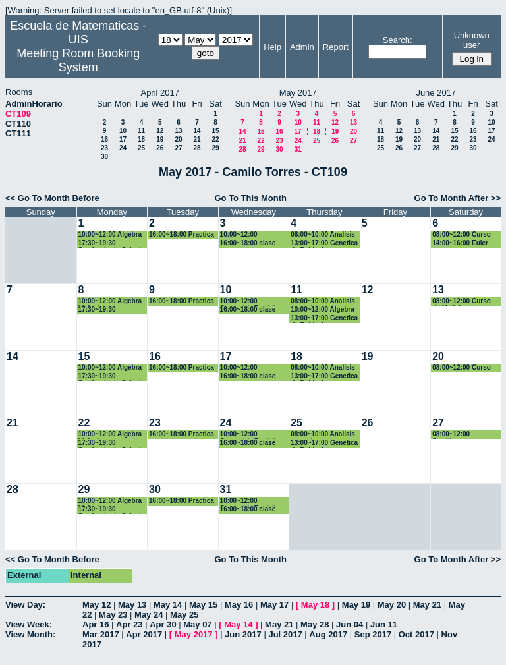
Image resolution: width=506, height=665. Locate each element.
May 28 (314, 624)
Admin (302, 47)
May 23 (113, 615)
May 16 (239, 605)
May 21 (427, 605)
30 (104, 156)
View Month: (30, 634)
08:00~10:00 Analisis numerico (323, 235)
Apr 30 (163, 624)
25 (141, 148)
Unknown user (472, 40)
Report (336, 47)
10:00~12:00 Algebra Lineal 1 (322, 310)
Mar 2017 (100, 634)
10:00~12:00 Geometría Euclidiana (253, 235)
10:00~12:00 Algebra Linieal (110, 235)
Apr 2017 (144, 634)
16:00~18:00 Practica (181, 234)
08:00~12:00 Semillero (451, 434)
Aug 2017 (328, 634)
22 (215, 139)
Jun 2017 (243, 634)
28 (196, 148)
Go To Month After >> (457, 198)
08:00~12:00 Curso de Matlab (461, 235)
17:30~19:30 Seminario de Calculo (112, 243)
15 (215, 130)
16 (104, 139)
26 (159, 148)
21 (196, 139)
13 (178, 130)
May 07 (197, 624)
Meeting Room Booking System (78, 60)
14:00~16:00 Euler (460, 242)
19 (159, 139)
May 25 (184, 615)
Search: (397, 40)
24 (122, 148)
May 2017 (194, 634)
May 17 (274, 605)
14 (196, 130)
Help (272, 47)
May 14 (168, 605)
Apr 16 (95, 624)
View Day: (25, 605)
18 (141, 139)
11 (141, 130)
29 (215, 148)
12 (159, 130)
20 (178, 139)
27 (178, 148)
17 (122, 139)
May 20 (392, 605)
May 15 (203, 605)
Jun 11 (383, 624)
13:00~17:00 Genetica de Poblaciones (324, 243)
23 (104, 148)
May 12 (96, 605)
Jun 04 (349, 624)
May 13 (132, 605)
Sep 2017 (372, 634)
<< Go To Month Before (52, 198)
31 (298, 149)
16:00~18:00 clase (248, 242)
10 (122, 130)
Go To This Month (250, 198)
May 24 (148, 615)
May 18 (315, 605)
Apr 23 (129, 624)
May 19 (356, 605)
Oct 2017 (416, 634)
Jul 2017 (285, 634)
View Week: (28, 624)
